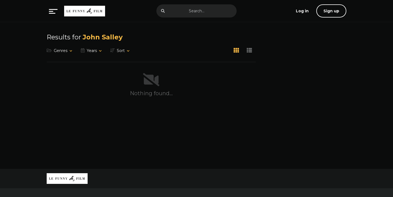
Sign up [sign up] (331, 10)
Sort (121, 50)
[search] (162, 11)
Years (92, 50)
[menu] (53, 11)
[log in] (302, 11)
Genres (60, 50)
